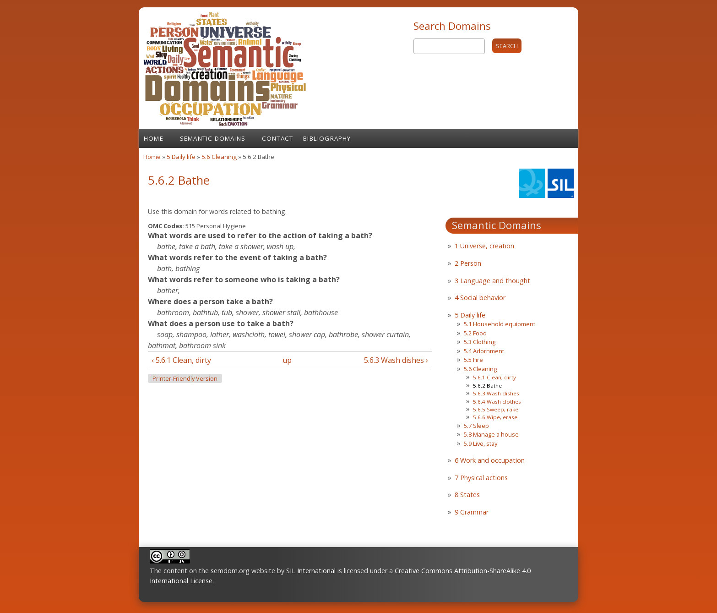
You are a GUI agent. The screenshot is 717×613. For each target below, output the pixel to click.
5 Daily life (181, 157)
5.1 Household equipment (499, 324)
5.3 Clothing (479, 342)
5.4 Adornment (484, 351)
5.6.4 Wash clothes (497, 401)
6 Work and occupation (490, 460)
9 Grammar (472, 512)
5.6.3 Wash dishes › (396, 360)
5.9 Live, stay (480, 443)
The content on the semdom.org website (212, 570)
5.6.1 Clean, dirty (494, 377)
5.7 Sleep (476, 425)
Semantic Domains (212, 138)
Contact (277, 138)
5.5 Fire (473, 360)
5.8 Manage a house (491, 434)
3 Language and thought (492, 280)
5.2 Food (475, 333)
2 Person (468, 263)
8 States (467, 494)
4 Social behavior (480, 297)
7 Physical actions (481, 477)
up (287, 360)
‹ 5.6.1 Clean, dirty (181, 360)
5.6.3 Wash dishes (496, 393)
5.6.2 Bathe (487, 385)
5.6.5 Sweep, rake (495, 409)
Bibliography (327, 138)
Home (153, 138)
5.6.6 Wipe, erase (495, 417)
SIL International (311, 570)
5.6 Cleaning (219, 157)
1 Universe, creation (484, 245)
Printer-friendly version (184, 379)
